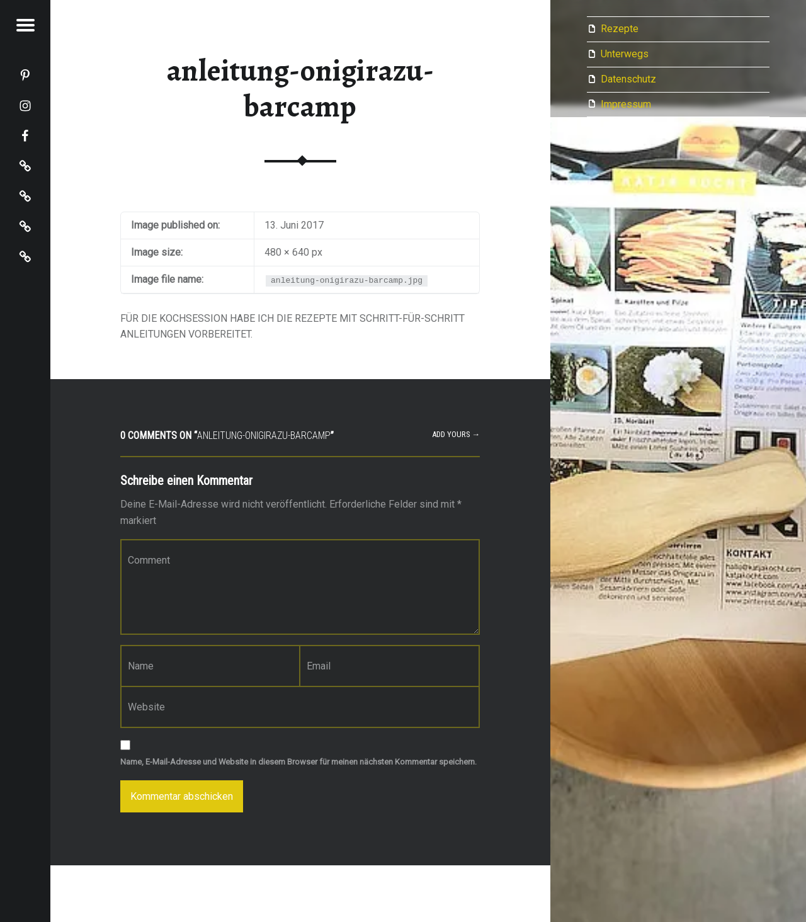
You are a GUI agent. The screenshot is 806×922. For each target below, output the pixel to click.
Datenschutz (628, 79)
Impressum (626, 104)
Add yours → (456, 434)
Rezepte (620, 29)
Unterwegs (625, 54)
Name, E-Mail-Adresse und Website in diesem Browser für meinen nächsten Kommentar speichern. (298, 761)
